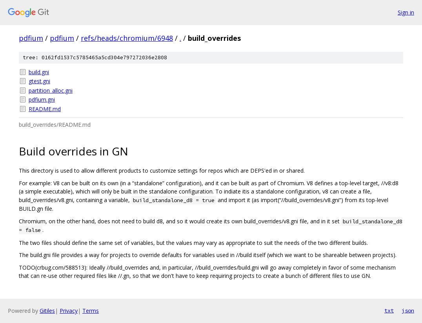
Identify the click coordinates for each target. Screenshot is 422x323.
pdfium (31, 38)
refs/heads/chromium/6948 (127, 38)
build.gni (39, 72)
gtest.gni (39, 81)
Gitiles (47, 310)
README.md (45, 109)
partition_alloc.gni (51, 90)
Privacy (69, 310)
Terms (90, 310)
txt (389, 310)
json (408, 310)
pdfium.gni (42, 99)
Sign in (406, 12)
